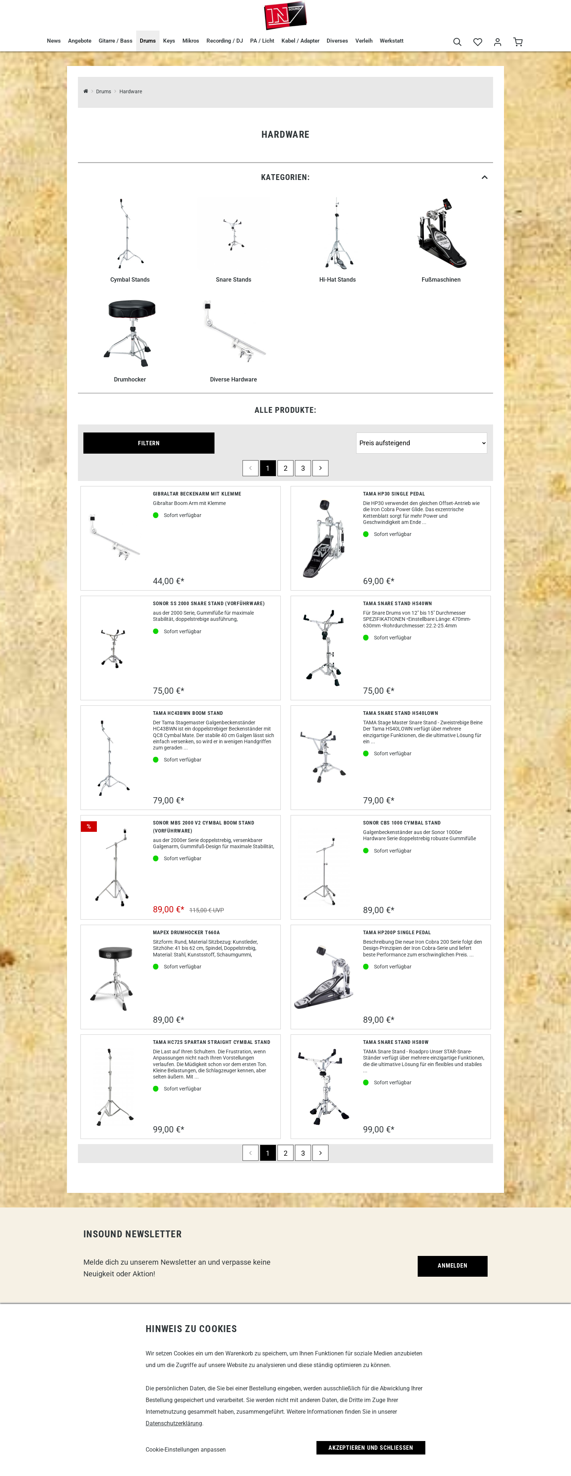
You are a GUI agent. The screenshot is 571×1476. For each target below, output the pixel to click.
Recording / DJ (224, 41)
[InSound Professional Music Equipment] (85, 91)
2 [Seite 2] (286, 468)
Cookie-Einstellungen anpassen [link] (186, 1449)
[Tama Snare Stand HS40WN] (323, 648)
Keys (169, 41)
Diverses (337, 41)
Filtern (149, 443)
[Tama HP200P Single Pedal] (324, 977)
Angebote (79, 41)
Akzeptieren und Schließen (370, 1447)
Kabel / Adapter (300, 41)
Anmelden (452, 1265)
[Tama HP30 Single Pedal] (324, 538)
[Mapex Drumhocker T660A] (114, 977)
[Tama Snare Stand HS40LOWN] (324, 757)
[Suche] (458, 42)
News (54, 41)
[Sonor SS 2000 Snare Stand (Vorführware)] (114, 648)
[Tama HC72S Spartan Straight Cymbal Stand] (113, 1087)
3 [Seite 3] (303, 468)
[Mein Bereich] (498, 42)
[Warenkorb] (518, 42)
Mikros (190, 41)
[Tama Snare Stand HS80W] (323, 1087)
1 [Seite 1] (268, 468)
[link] (285, 177)
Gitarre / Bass (116, 41)
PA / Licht (262, 41)
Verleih (364, 41)
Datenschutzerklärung (174, 1423)
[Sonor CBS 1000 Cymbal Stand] (324, 867)
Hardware (130, 92)
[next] (320, 468)
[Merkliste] (478, 42)
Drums (148, 41)
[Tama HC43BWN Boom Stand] (114, 758)
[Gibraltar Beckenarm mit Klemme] (114, 538)
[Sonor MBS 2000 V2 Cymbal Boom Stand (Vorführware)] (113, 867)
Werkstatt (391, 41)
